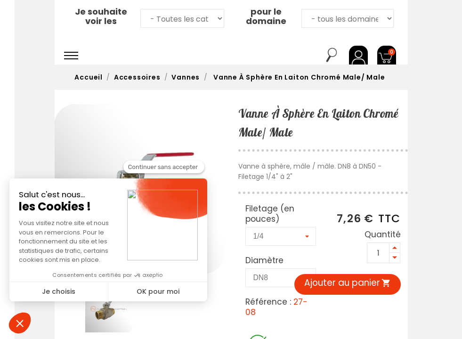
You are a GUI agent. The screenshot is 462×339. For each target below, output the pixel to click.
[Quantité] (378, 252)
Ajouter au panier (347, 282)
